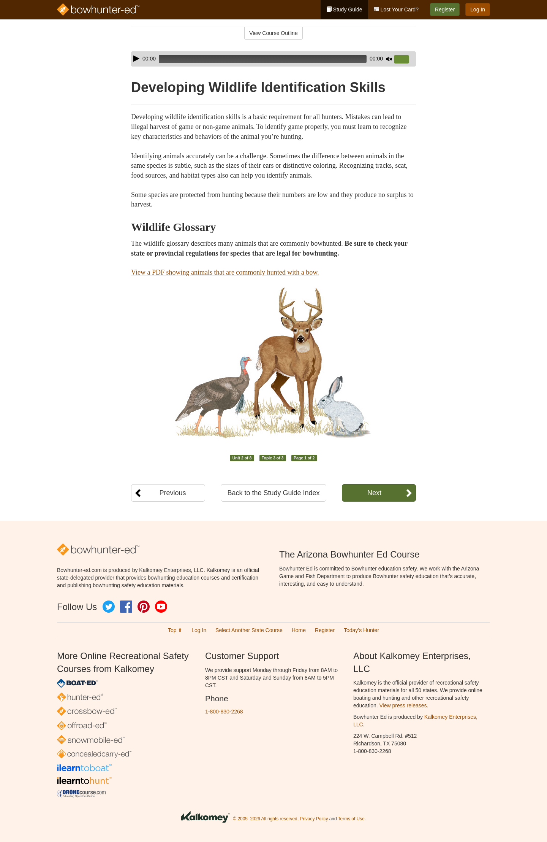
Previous (172, 493)
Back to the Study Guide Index (273, 493)
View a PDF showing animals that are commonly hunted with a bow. (225, 272)
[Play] (136, 59)
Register (445, 9)
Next (374, 493)
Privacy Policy (314, 818)
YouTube (161, 607)
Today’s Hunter (361, 630)
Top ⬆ (175, 630)
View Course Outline (273, 33)
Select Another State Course (249, 630)
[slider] (263, 59)
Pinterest (144, 607)
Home (299, 630)
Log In (477, 9)
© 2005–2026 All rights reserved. (266, 818)
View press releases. (403, 705)
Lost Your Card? (396, 9)
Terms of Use (351, 818)
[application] (273, 59)
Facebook (126, 607)
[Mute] (389, 59)
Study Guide (344, 9)
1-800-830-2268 (224, 712)
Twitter (109, 607)
